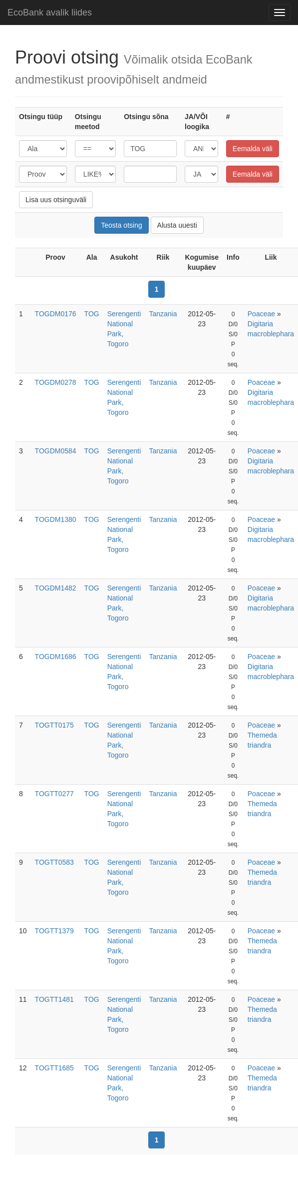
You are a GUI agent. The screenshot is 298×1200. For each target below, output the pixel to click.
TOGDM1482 (55, 588)
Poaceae (261, 314)
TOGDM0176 (55, 314)
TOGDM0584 (55, 451)
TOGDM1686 (55, 657)
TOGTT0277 (54, 794)
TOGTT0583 (54, 862)
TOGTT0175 (54, 725)
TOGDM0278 (55, 382)
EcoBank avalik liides (49, 13)
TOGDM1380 (55, 519)
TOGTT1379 (54, 931)
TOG (91, 314)
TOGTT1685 (54, 1068)
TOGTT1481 (54, 999)
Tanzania (163, 314)
